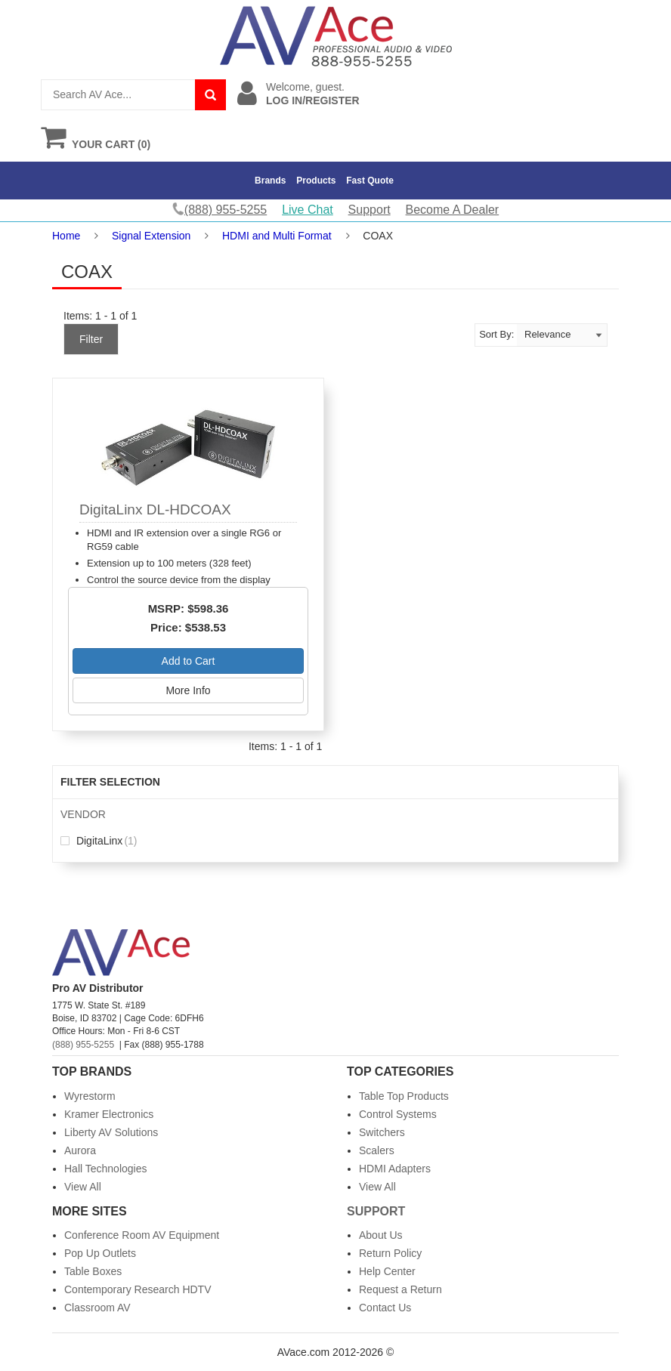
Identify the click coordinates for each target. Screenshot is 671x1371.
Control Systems (398, 1114)
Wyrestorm (90, 1096)
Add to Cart (188, 661)
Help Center (387, 1271)
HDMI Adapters (395, 1169)
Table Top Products (404, 1096)
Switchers (382, 1132)
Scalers (376, 1150)
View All (82, 1187)
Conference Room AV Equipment (141, 1235)
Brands (270, 180)
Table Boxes (93, 1271)
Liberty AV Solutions (111, 1132)
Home (66, 236)
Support (369, 209)
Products (316, 180)
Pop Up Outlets (100, 1253)
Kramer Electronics (108, 1114)
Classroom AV (97, 1308)
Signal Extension (151, 236)
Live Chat (307, 209)
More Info (187, 690)
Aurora (80, 1150)
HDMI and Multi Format (277, 236)
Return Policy (390, 1253)
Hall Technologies (105, 1169)
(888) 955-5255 (83, 1044)
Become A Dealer (452, 209)
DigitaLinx (99, 840)
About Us (381, 1235)
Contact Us (385, 1308)
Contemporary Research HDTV (138, 1289)
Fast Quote (370, 180)
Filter (91, 339)
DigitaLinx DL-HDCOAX (155, 509)
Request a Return (400, 1289)
